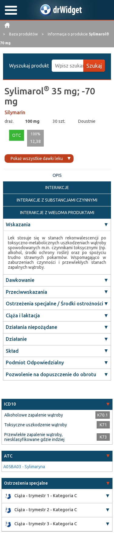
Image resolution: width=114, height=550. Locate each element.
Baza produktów (24, 34)
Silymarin (15, 112)
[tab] (57, 404)
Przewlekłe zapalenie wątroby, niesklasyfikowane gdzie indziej (34, 437)
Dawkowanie (20, 280)
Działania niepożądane (31, 327)
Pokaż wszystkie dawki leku (37, 158)
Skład (12, 351)
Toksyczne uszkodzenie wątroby (35, 424)
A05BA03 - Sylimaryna (24, 466)
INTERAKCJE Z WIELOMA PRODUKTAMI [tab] (57, 212)
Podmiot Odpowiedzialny (35, 362)
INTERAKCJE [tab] (57, 187)
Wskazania (18, 224)
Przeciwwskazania (26, 292)
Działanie (16, 339)
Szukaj (94, 66)
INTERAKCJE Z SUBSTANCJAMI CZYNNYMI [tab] (57, 200)
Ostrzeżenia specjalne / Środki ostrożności (54, 303)
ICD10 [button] (10, 404)
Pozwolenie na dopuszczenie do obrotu (51, 374)
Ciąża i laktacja (23, 315)
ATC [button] (8, 455)
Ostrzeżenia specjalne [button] (26, 483)
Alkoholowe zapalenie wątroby (33, 415)
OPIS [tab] (57, 175)
